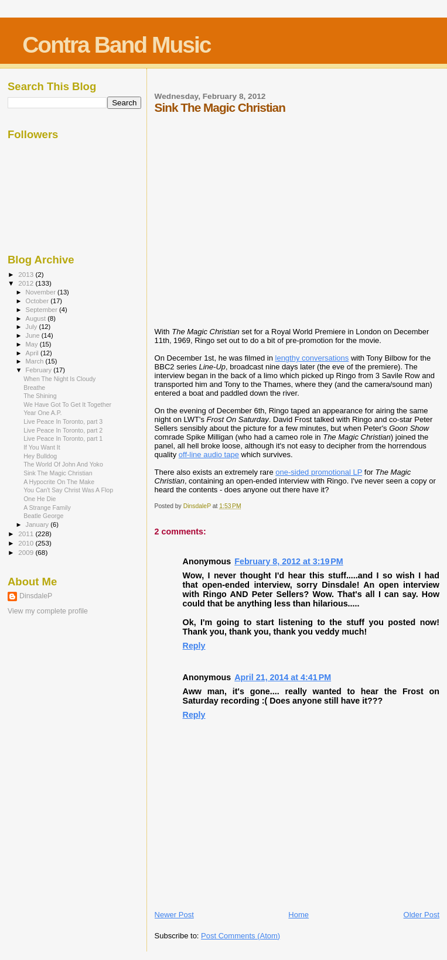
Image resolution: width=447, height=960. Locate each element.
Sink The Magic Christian (57, 472)
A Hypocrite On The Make (58, 481)
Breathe (34, 387)
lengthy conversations (312, 358)
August (37, 318)
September (43, 309)
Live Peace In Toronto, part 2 (63, 430)
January (38, 524)
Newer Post (174, 914)
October (38, 300)
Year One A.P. (42, 412)
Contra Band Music (116, 44)
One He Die (39, 498)
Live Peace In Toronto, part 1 (63, 438)
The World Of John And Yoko (63, 464)
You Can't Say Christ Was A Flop (68, 489)
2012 (26, 283)
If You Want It (41, 447)
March (36, 361)
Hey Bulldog (40, 456)
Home (298, 914)
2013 (26, 274)
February (40, 369)
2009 (26, 552)
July (32, 326)
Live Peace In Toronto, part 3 (63, 421)
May (33, 344)
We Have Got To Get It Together (67, 404)
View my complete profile (48, 611)
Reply (194, 645)
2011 (26, 533)
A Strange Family (47, 507)
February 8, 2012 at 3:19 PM (288, 561)
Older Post (421, 914)
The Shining (39, 395)
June (34, 335)
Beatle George (43, 515)
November (41, 292)
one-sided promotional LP (318, 472)
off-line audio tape (209, 454)
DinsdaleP (35, 596)
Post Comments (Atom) (240, 935)
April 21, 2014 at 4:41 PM (282, 677)
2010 (26, 543)
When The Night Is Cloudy (59, 378)
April (33, 352)
